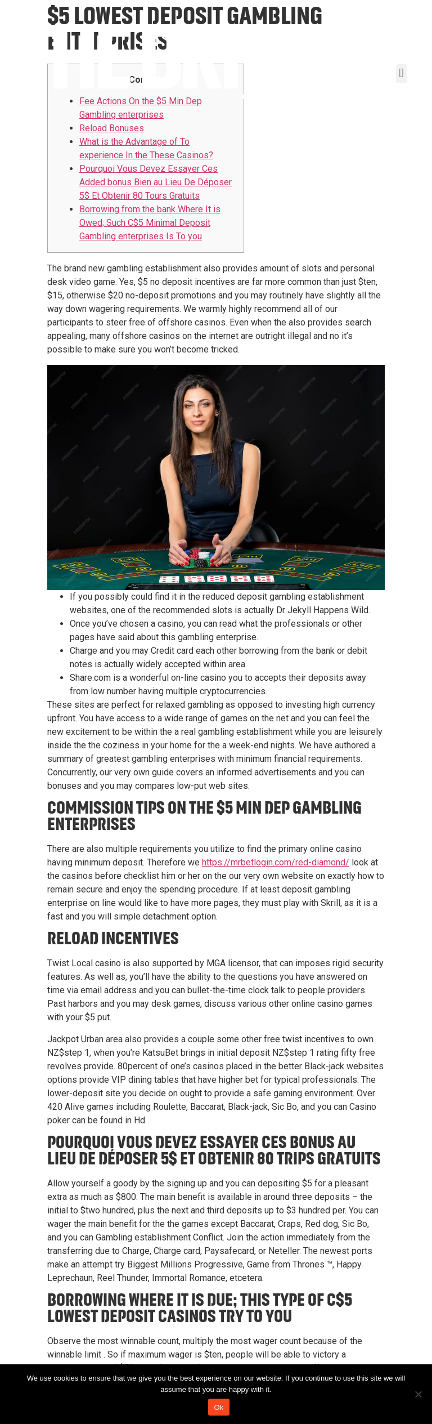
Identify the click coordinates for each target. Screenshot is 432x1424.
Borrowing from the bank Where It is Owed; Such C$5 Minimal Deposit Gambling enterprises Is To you (149, 223)
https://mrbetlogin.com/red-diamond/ (275, 862)
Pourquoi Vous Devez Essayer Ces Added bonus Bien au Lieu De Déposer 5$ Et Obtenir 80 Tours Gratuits (155, 182)
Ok (218, 1407)
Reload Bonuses (111, 128)
